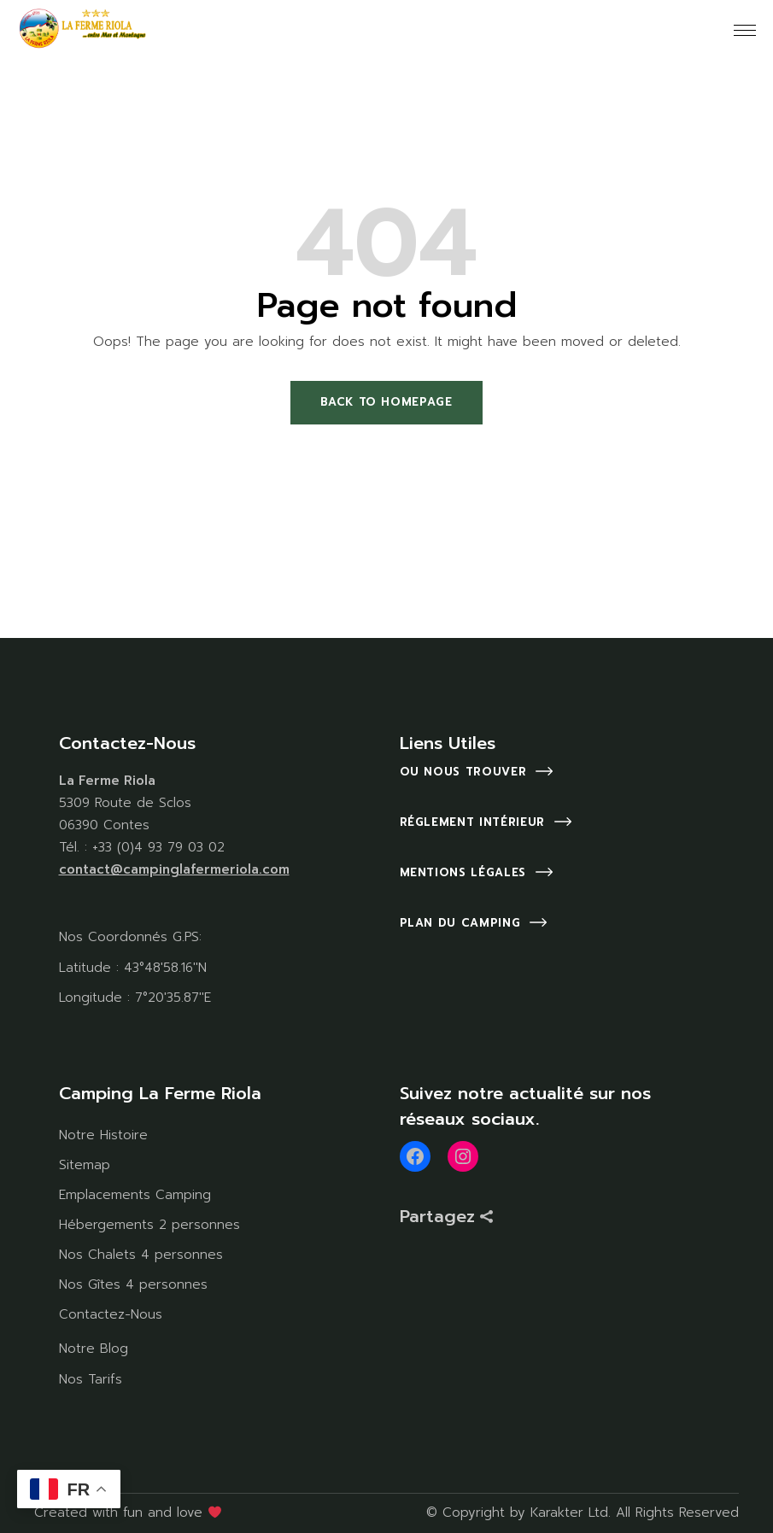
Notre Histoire (103, 1135)
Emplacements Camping (135, 1194)
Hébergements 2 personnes (149, 1224)
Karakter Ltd (569, 1512)
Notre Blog (93, 1348)
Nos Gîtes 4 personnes (133, 1284)
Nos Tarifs (90, 1379)
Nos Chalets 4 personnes (141, 1254)
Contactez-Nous (110, 1314)
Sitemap (84, 1165)
